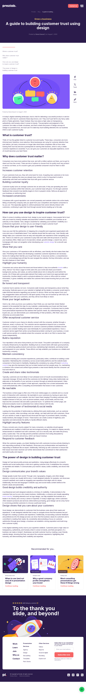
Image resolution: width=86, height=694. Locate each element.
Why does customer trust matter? (11, 57)
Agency (25, 650)
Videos (41, 647)
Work (15, 644)
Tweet (75, 86)
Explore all (42, 659)
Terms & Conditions (24, 676)
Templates (26, 659)
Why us (16, 655)
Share (75, 93)
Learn (15, 648)
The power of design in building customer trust (10, 69)
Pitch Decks (27, 662)
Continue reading (11, 586)
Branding (42, 656)
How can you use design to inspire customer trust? (11, 63)
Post (75, 78)
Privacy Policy (13, 676)
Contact (16, 659)
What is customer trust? (10, 51)
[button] (81, 689)
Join (14, 651)
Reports (41, 650)
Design (25, 653)
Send (74, 101)
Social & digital (43, 653)
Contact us (73, 6)
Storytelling (26, 656)
